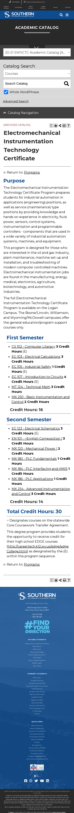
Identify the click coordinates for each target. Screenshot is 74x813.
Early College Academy (37, 660)
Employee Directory (37, 734)
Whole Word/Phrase (24, 92)
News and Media (37, 739)
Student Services (37, 680)
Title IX (37, 714)
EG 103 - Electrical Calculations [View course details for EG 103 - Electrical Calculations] (36, 357)
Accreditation (37, 745)
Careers (37, 742)
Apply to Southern (4, 7)
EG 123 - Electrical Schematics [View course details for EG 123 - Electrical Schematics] (36, 428)
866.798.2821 (13, 2)
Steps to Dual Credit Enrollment (37, 644)
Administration (37, 725)
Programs (32, 172)
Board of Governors (37, 728)
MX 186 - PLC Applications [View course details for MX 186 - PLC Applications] (32, 479)
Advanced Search (16, 101)
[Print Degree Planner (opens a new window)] (51, 125)
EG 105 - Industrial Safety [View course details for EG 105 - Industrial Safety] (31, 367)
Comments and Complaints (37, 759)
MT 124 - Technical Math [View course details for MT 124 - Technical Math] (31, 387)
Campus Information (37, 705)
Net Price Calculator (37, 694)
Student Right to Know (37, 756)
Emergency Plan (37, 753)
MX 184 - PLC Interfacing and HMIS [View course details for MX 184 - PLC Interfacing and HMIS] (39, 469)
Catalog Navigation (23, 113)
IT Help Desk (37, 711)
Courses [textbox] (11, 74)
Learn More (37, 666)
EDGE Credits (37, 663)
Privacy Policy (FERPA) (37, 748)
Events (53, 7)
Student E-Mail (37, 697)
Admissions (37, 646)
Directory (66, 7)
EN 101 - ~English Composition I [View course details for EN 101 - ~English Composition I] (37, 438)
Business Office (37, 703)
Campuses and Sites (37, 737)
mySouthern (18, 7)
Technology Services (37, 708)
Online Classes (29, 7)
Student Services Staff (37, 683)
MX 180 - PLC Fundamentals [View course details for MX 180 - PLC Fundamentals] (34, 459)
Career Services (37, 689)
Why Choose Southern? (37, 655)
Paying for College (37, 652)
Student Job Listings (37, 691)
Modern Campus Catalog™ (59, 812)
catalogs (12, 812)
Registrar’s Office (37, 700)
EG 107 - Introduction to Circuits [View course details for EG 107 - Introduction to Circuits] (37, 377)
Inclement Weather (37, 751)
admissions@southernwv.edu (33, 2)
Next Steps (37, 657)
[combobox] (37, 52)
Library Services (41, 7)
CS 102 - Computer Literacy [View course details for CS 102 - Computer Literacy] (33, 346)
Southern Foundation (37, 731)
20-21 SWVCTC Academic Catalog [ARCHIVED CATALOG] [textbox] (38, 52)
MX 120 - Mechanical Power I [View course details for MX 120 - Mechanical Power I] (34, 449)
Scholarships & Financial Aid (37, 686)
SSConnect (37, 649)
